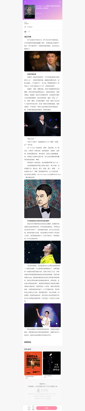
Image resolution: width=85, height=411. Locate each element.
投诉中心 (42, 384)
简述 (46, 408)
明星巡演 (42, 396)
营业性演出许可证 (39, 398)
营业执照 (48, 398)
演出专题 (36, 396)
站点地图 (48, 396)
